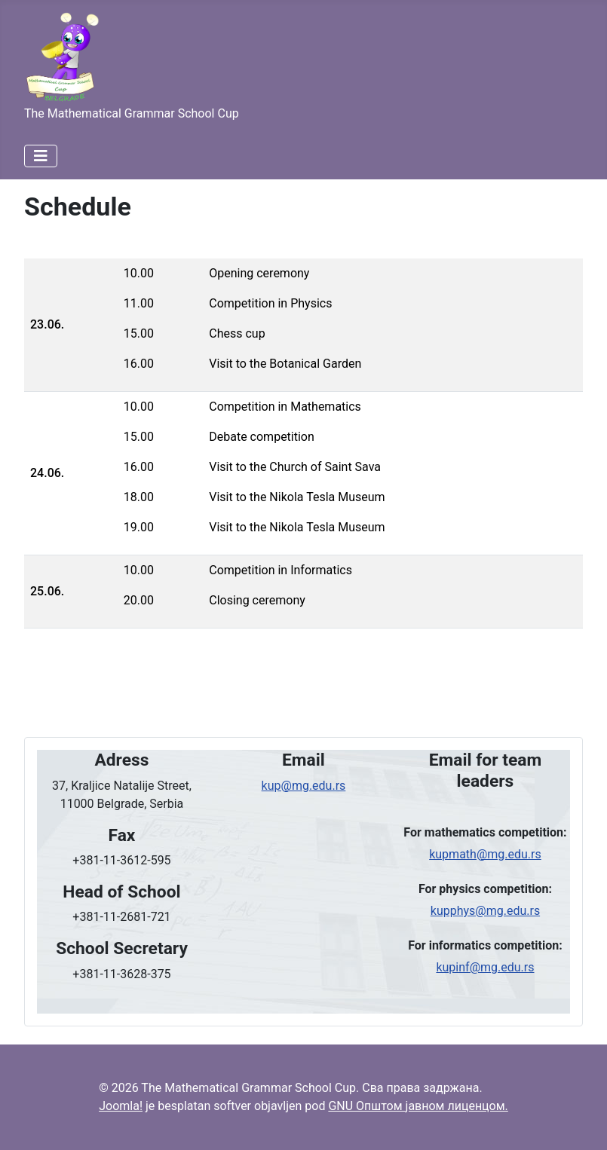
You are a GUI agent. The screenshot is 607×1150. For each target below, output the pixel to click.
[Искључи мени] (40, 156)
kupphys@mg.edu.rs (485, 911)
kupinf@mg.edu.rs (485, 967)
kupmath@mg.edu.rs (485, 854)
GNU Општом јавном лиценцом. (417, 1106)
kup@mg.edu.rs (304, 785)
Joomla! (121, 1106)
